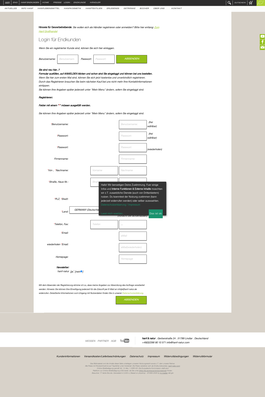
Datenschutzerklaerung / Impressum (120, 205)
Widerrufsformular (202, 356)
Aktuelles (11, 8)
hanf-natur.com (174, 366)
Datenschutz (136, 356)
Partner (103, 341)
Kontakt (176, 8)
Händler (95, 3)
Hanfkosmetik (72, 8)
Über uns (158, 8)
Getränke (129, 8)
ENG (15, 3)
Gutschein (240, 3)
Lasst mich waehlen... (113, 213)
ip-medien (164, 373)
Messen (90, 341)
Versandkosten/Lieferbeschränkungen (105, 356)
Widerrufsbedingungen (176, 356)
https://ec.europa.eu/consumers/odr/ (153, 371)
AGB (113, 341)
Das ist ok (156, 213)
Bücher (144, 8)
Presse (57, 3)
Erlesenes (113, 8)
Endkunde (80, 3)
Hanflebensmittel (48, 8)
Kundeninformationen (68, 356)
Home (45, 3)
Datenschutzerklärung (164, 293)
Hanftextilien (94, 8)
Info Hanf (27, 8)
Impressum (154, 356)
